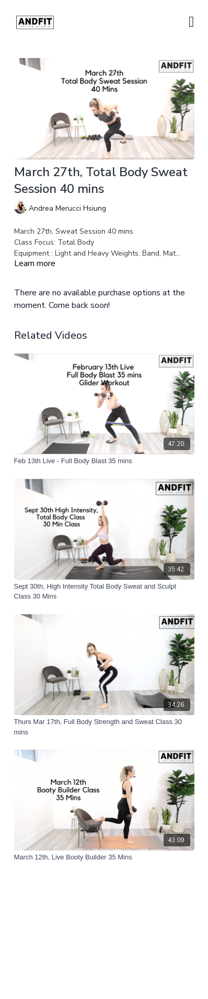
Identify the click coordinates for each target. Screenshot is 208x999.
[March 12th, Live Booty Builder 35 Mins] (104, 857)
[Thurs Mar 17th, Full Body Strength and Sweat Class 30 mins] (104, 727)
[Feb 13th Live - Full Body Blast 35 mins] (104, 461)
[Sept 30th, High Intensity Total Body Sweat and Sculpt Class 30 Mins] (104, 591)
